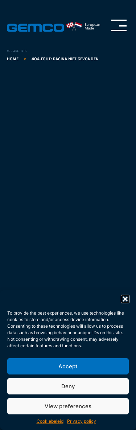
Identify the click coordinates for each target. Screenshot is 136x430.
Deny (68, 386)
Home (12, 59)
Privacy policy (81, 421)
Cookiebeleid (50, 421)
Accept (68, 366)
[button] (125, 299)
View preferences (68, 406)
